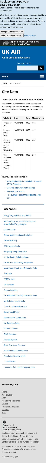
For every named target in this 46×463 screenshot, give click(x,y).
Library (5, 404)
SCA (4, 412)
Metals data (9, 284)
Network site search (15, 191)
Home (4, 83)
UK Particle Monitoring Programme (18, 262)
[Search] (41, 68)
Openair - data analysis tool (15, 306)
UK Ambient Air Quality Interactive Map (20, 295)
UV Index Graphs (11, 329)
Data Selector (9, 229)
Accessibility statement (26, 433)
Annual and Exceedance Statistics (18, 235)
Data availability (10, 240)
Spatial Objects (10, 340)
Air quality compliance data (15, 251)
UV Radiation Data (11, 323)
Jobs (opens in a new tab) (13, 439)
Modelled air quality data (14, 301)
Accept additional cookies (12, 32)
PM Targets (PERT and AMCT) (18, 215)
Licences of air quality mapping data (19, 367)
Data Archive (10, 209)
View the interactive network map (21, 188)
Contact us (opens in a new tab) (15, 442)
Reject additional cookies (12, 35)
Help (36, 439)
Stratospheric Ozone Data (15, 317)
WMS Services (10, 334)
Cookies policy (8, 433)
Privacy (29, 439)
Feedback (34, 442)
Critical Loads (9, 361)
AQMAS (5, 410)
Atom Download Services (14, 345)
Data (4, 398)
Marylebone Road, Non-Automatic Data (20, 268)
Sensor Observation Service (16, 350)
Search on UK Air (24, 63)
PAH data (8, 273)
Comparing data (10, 290)
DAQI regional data (12, 246)
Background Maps (11, 312)
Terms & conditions (10, 436)
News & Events (26, 436)
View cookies (30, 35)
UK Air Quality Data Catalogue (16, 257)
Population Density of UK (14, 356)
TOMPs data (9, 279)
